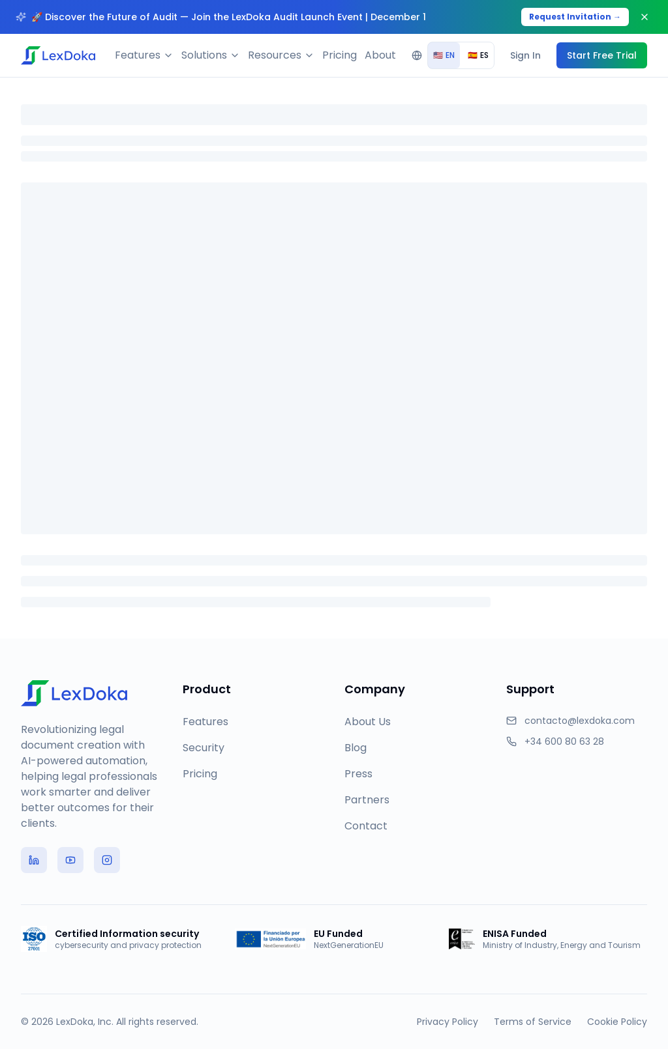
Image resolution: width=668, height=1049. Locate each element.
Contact (365, 825)
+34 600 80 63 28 (564, 741)
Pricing (339, 55)
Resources (281, 55)
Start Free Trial (602, 55)
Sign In (525, 55)
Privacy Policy (447, 1021)
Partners (366, 799)
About (380, 55)
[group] (460, 55)
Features (144, 55)
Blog (355, 747)
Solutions (210, 55)
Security (203, 747)
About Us (367, 721)
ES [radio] (478, 55)
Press (358, 773)
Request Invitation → (575, 16)
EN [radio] (444, 55)
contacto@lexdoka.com (579, 720)
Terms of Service (532, 1021)
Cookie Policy (617, 1021)
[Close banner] (644, 17)
